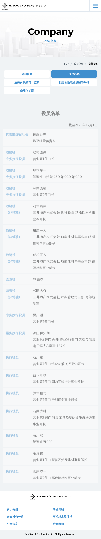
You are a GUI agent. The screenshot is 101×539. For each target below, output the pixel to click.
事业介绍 (58, 509)
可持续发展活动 (62, 516)
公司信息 (12, 524)
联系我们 (58, 524)
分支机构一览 (15, 516)
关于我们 (12, 509)
